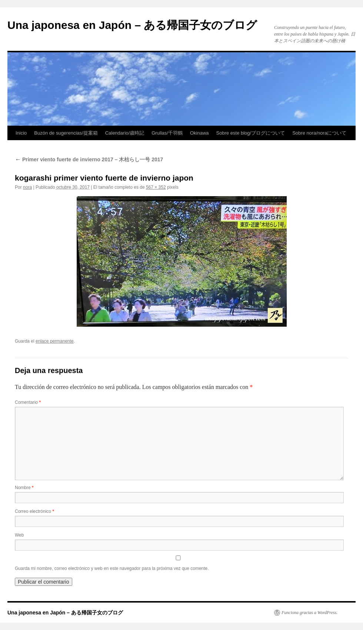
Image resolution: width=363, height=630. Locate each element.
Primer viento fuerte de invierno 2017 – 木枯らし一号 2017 (89, 159)
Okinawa (199, 133)
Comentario (28, 402)
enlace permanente (55, 341)
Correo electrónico (34, 511)
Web (19, 535)
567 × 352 (156, 187)
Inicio (21, 133)
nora (27, 187)
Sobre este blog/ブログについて (250, 133)
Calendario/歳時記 (124, 133)
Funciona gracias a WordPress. (309, 612)
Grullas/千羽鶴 (167, 133)
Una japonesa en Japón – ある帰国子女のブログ (132, 25)
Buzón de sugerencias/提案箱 (65, 133)
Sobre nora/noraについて (319, 133)
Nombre (24, 487)
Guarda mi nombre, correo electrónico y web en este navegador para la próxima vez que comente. (112, 568)
